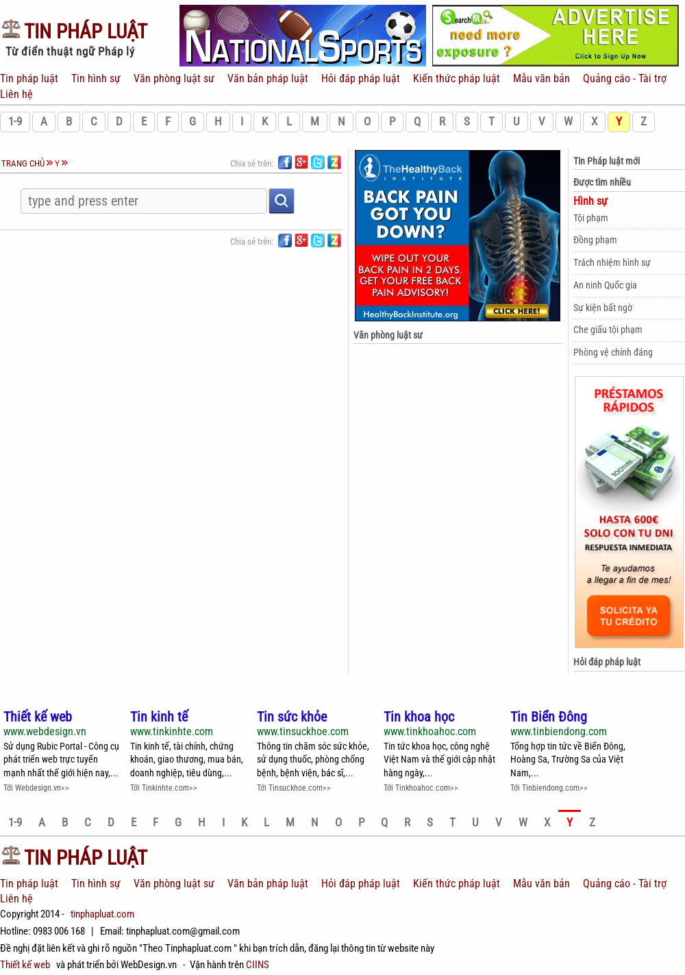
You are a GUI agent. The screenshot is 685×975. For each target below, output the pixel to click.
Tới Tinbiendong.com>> (549, 788)
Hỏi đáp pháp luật (359, 78)
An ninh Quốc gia (605, 285)
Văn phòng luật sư (172, 78)
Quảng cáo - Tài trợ (623, 78)
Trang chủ (23, 163)
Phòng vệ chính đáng (613, 352)
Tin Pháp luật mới (606, 161)
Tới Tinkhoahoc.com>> (421, 788)
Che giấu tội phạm (608, 329)
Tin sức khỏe (292, 717)
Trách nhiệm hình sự (612, 262)
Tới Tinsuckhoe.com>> (294, 788)
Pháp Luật (73, 31)
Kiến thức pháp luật (455, 78)
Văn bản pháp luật (266, 78)
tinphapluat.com (102, 914)
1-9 (15, 121)
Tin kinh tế (159, 717)
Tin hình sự (96, 78)
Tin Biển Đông (548, 717)
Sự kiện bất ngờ (602, 307)
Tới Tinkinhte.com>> (163, 788)
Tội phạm (590, 217)
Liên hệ (16, 94)
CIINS (257, 965)
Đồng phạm (595, 239)
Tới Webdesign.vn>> (36, 788)
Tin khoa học (419, 717)
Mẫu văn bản (540, 78)
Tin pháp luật (30, 78)
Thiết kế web (37, 717)
